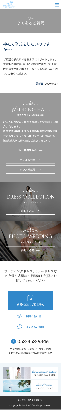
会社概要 (22, 400)
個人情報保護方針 (35, 400)
